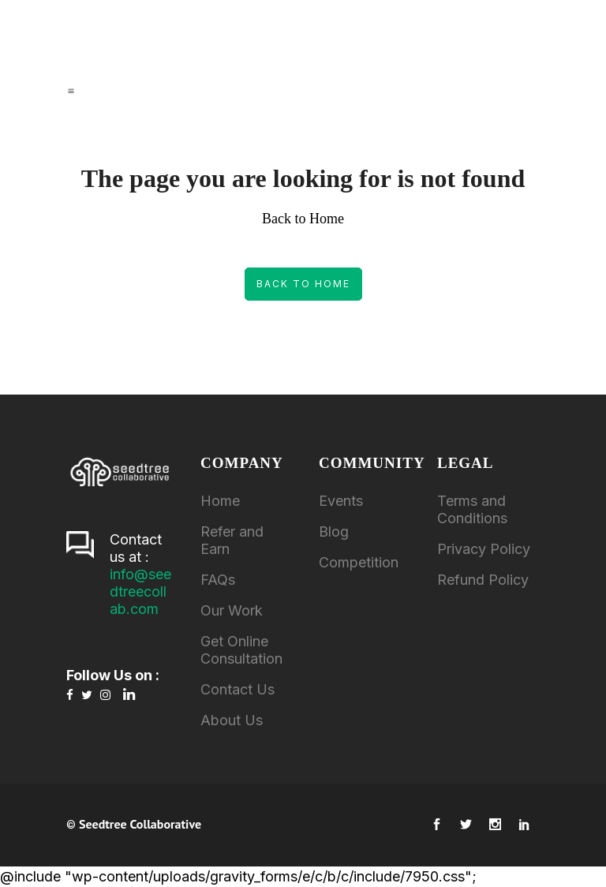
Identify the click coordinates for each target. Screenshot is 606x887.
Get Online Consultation (241, 650)
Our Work (231, 610)
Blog (334, 531)
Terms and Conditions (472, 509)
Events (341, 500)
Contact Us (237, 689)
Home (220, 500)
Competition (358, 562)
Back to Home (303, 284)
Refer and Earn (232, 540)
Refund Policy (483, 579)
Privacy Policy (483, 549)
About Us (231, 720)
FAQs (217, 579)
